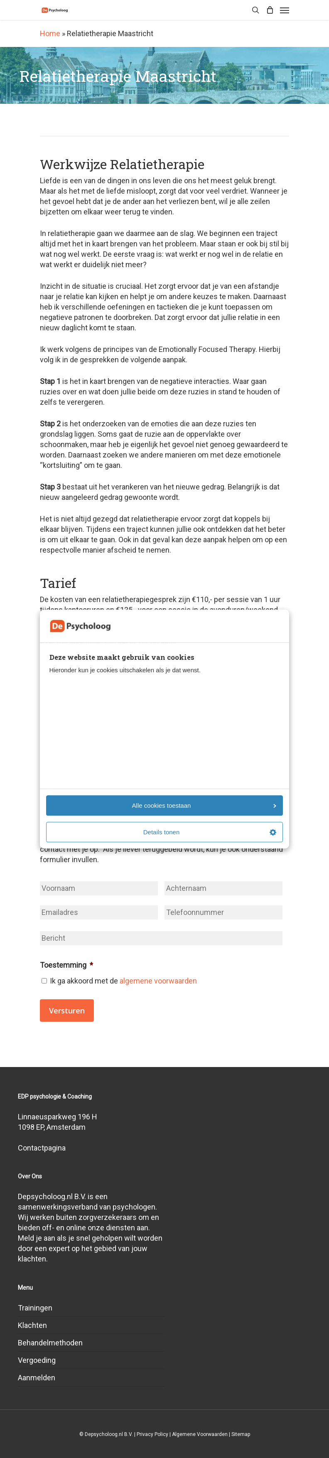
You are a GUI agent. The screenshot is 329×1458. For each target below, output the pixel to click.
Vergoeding (37, 1360)
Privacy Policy (152, 1434)
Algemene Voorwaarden (200, 1434)
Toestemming (66, 965)
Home (50, 33)
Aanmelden (36, 1377)
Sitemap (240, 1434)
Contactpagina (42, 1147)
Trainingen (35, 1307)
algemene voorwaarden (158, 980)
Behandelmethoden (50, 1342)
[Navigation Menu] (284, 10)
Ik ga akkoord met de (123, 980)
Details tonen (209, 832)
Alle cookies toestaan (204, 805)
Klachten (32, 1325)
